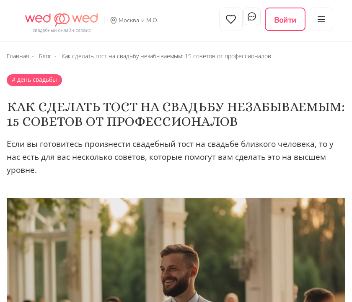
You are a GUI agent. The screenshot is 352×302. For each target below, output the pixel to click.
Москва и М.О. (138, 20)
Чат (249, 19)
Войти (285, 20)
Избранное (221, 19)
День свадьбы (36, 74)
